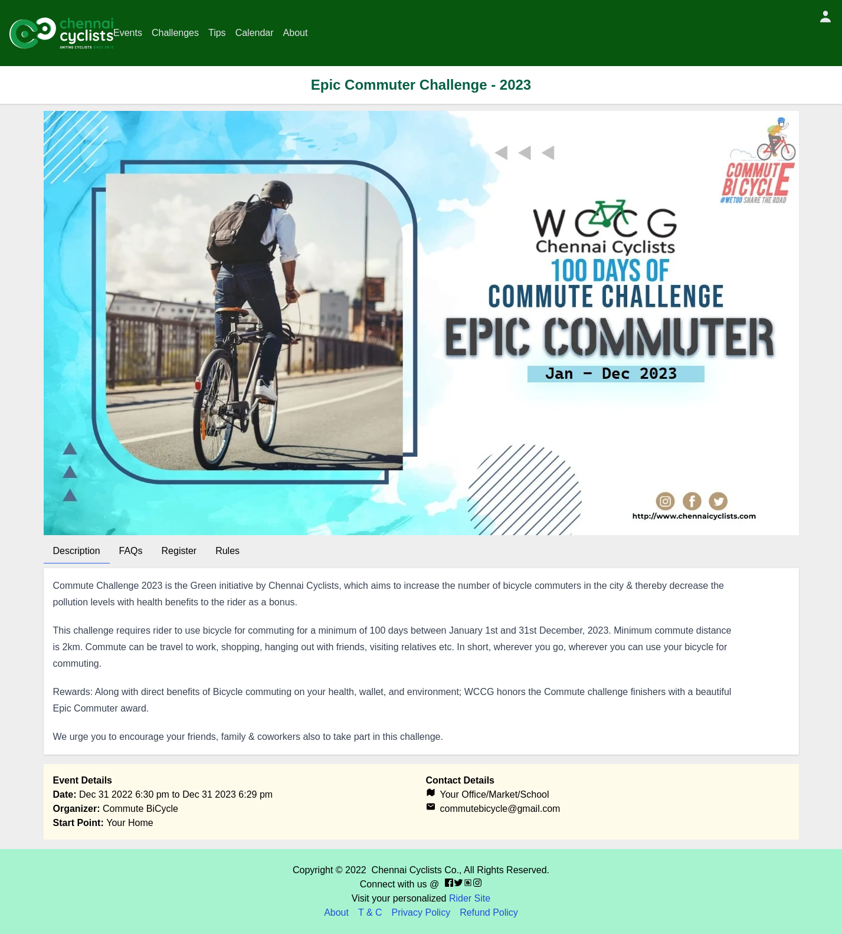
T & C (370, 912)
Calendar (254, 33)
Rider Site (469, 898)
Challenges (175, 33)
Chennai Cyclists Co (414, 870)
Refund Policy (489, 912)
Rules (227, 551)
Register (179, 551)
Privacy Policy (421, 912)
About (295, 33)
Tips (217, 33)
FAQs (131, 551)
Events (127, 33)
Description (76, 551)
